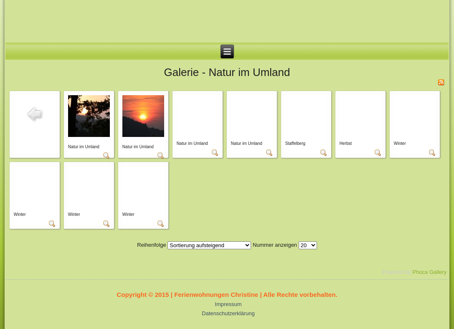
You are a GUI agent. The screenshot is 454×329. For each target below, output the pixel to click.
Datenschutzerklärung (228, 313)
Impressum (228, 304)
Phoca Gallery (429, 272)
